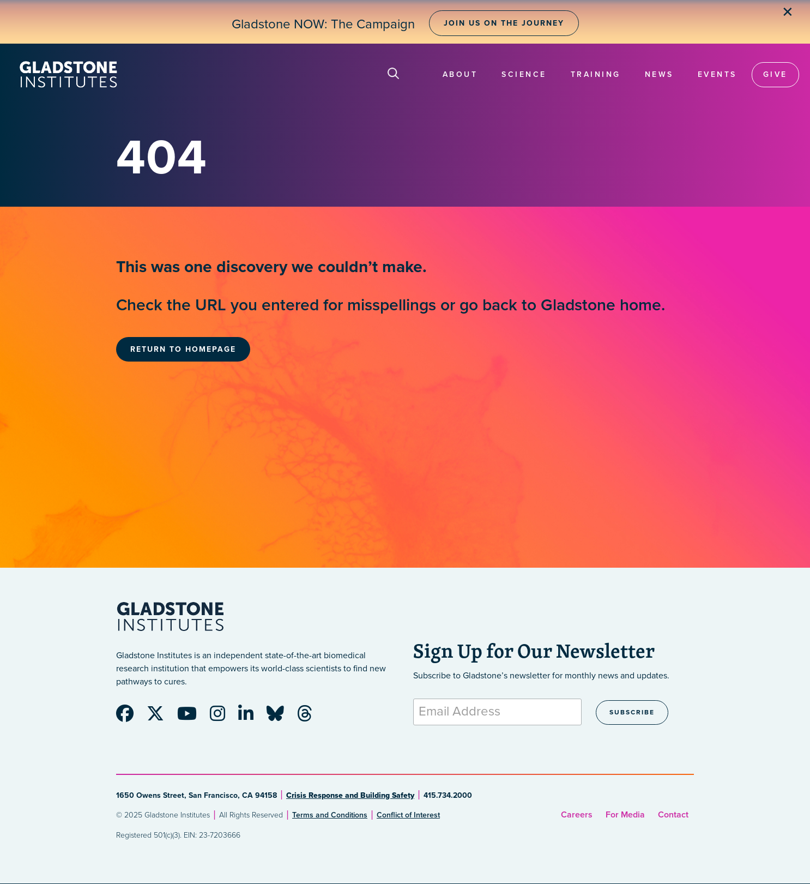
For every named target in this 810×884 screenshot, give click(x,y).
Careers (577, 814)
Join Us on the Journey (504, 23)
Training (596, 74)
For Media (625, 814)
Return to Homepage (183, 349)
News (659, 74)
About (460, 74)
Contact (673, 814)
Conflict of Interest (408, 815)
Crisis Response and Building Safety (350, 795)
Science (524, 74)
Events (717, 74)
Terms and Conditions (329, 815)
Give (775, 74)
